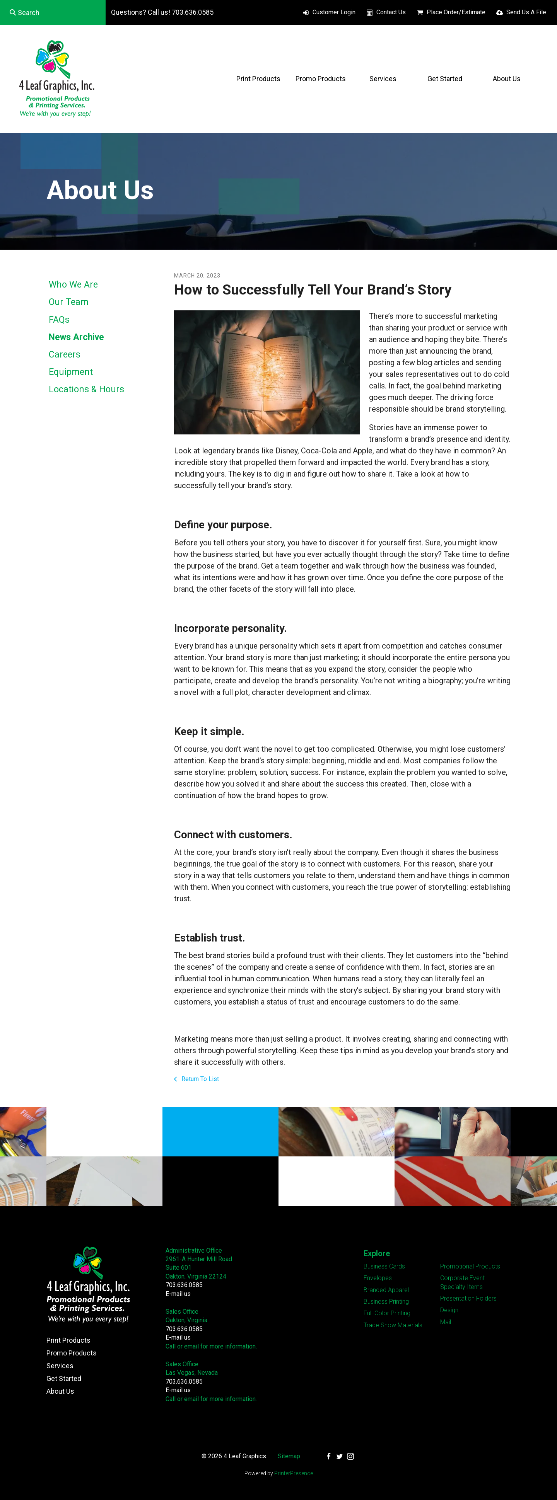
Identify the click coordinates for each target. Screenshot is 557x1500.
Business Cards (384, 1266)
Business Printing (386, 1301)
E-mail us (178, 1293)
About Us (507, 79)
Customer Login (334, 12)
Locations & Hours (86, 389)
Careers (64, 354)
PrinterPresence (293, 1473)
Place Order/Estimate (456, 12)
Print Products (258, 79)
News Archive (76, 337)
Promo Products (321, 79)
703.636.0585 (184, 1285)
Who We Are (73, 284)
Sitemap (289, 1456)
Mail (445, 1322)
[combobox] (52, 12)
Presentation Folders (468, 1298)
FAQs (59, 320)
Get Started (444, 79)
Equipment (71, 372)
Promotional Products (470, 1266)
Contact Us (391, 12)
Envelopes (378, 1278)
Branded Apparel (386, 1290)
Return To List (199, 1079)
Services (382, 79)
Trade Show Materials (393, 1325)
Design (449, 1310)
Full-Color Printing (387, 1313)
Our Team (69, 302)
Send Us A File (526, 12)
